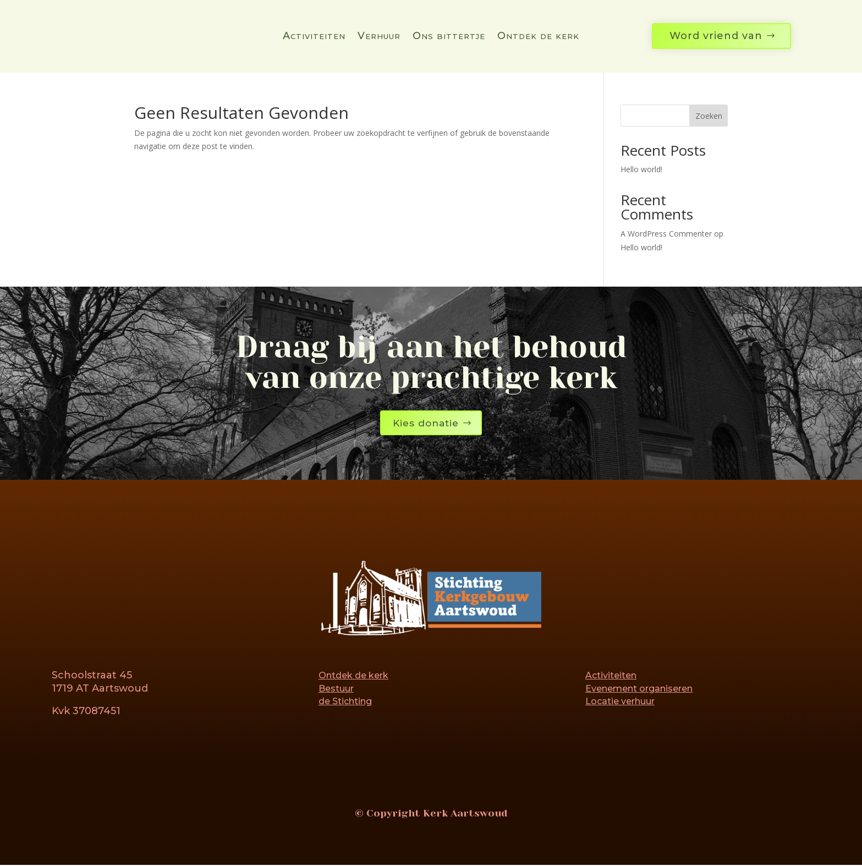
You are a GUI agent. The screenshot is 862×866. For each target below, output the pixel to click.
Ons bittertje (449, 37)
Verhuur (379, 37)
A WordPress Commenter (666, 233)
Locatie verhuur (620, 702)
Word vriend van (715, 36)
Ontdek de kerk (538, 37)
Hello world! (641, 169)
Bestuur (336, 689)
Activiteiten (314, 37)
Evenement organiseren (639, 689)
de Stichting (345, 702)
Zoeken (708, 116)
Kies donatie (425, 423)
